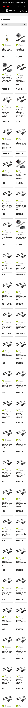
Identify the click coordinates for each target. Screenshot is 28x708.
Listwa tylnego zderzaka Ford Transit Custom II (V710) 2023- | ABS (21, 50)
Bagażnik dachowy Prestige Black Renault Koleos (7, 415)
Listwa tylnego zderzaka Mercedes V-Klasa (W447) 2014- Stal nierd (21, 237)
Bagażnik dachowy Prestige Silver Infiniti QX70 (21, 143)
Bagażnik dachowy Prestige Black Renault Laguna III (7, 504)
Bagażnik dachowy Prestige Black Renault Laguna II (7, 533)
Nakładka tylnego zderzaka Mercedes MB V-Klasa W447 (21, 176)
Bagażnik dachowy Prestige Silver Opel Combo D (7, 236)
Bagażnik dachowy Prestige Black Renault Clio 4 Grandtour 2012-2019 (7, 206)
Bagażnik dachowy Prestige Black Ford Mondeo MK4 (21, 592)
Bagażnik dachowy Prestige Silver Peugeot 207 (7, 297)
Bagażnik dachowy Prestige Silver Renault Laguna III (21, 474)
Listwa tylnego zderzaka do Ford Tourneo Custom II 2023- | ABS (7, 79)
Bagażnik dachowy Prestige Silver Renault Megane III (21, 415)
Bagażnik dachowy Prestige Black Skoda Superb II (7, 681)
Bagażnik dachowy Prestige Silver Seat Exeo (21, 563)
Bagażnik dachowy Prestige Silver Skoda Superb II (21, 652)
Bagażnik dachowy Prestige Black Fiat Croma (7, 651)
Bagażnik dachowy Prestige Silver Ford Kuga (7, 356)
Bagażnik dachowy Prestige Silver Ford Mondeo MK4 (7, 622)
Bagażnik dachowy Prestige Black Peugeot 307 (21, 267)
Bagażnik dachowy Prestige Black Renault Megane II (7, 474)
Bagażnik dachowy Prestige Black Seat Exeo (21, 622)
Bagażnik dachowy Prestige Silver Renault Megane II (21, 445)
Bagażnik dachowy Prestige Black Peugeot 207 (21, 297)
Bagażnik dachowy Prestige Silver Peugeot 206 (7, 326)
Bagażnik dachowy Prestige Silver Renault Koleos (21, 386)
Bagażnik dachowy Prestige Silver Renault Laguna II (21, 504)
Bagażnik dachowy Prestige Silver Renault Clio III (21, 533)
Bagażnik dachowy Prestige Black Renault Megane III (7, 445)
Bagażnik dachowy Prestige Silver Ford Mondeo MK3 (7, 592)
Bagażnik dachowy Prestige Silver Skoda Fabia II (7, 267)
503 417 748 (22, 2)
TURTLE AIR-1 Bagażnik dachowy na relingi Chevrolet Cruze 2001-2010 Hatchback (20, 113)
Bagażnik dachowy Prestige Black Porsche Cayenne (7, 386)
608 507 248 (14, 2)
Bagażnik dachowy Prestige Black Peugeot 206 (21, 326)
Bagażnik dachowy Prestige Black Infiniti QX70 (7, 175)
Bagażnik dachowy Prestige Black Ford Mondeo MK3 (21, 356)
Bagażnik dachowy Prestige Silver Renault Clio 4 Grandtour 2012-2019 (21, 206)
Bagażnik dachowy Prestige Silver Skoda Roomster (21, 681)
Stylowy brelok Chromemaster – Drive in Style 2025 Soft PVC (7, 50)
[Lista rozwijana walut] (25, 6)
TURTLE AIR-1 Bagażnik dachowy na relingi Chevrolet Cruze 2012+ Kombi (20, 81)
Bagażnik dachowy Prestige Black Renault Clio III (7, 563)
